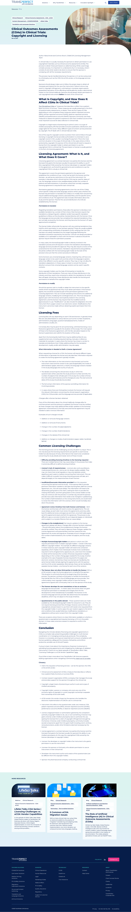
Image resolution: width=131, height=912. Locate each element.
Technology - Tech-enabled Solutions (62, 808)
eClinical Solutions (17, 899)
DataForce (62, 873)
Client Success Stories (112, 878)
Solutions (45, 2)
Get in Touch (114, 2)
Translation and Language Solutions (23, 24)
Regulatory (38, 892)
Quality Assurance (40, 889)
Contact (84, 870)
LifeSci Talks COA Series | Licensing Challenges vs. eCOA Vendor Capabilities (28, 811)
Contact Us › (113, 859)
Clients (108, 881)
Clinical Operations (40, 870)
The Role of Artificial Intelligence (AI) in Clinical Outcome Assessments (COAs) (99, 818)
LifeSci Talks (44, 21)
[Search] (105, 3)
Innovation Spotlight (87, 2)
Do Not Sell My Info (104, 909)
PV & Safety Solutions (18, 881)
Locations (108, 887)
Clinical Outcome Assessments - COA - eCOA (39, 18)
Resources (72, 2)
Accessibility (115, 909)
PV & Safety (38, 885)
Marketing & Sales (40, 879)
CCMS (60, 870)
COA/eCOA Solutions (18, 870)
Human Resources (40, 873)
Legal (36, 876)
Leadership (109, 884)
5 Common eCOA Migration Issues (59, 813)
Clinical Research (17, 18)
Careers (108, 875)
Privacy (108, 890)
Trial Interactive (63, 879)
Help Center (85, 873)
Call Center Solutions (18, 873)
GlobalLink (62, 876)
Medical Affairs (39, 882)
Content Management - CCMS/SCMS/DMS (25, 21)
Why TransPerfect (58, 2)
